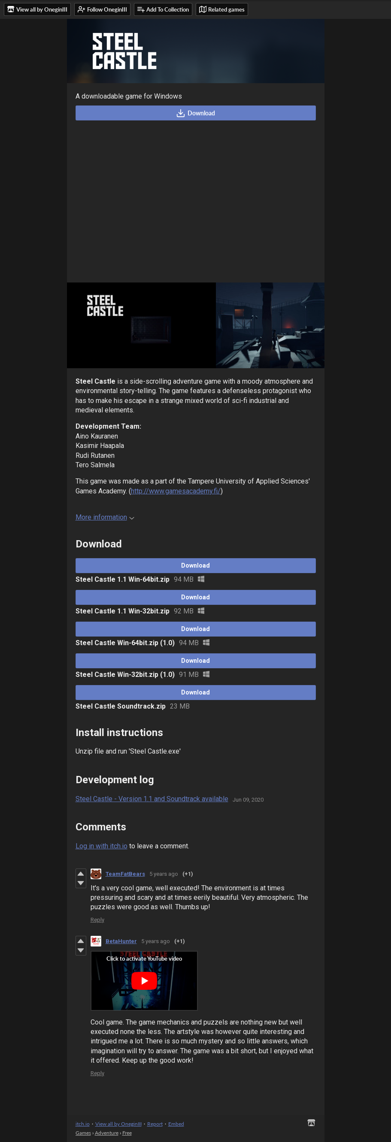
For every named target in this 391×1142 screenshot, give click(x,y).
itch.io (83, 1124)
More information (105, 517)
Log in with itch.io (101, 846)
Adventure (106, 1133)
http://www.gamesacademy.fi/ (176, 491)
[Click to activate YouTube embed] (144, 981)
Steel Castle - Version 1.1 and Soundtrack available (152, 799)
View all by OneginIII (118, 1124)
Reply (97, 920)
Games (83, 1133)
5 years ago (163, 874)
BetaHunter (121, 941)
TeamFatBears (125, 874)
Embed (176, 1124)
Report (155, 1124)
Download (195, 113)
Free (127, 1133)
